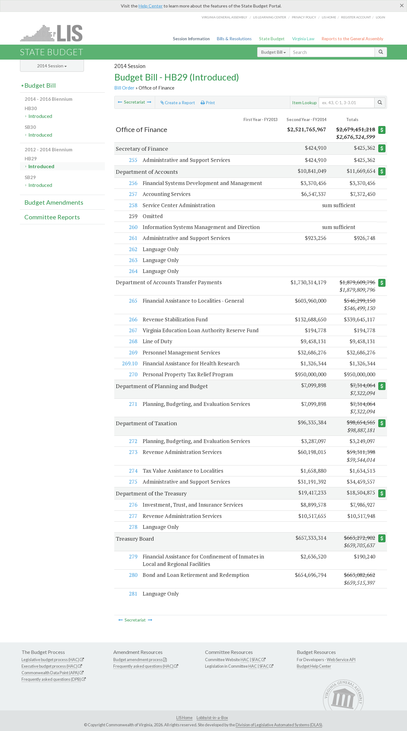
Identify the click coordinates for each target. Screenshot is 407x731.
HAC (245, 659)
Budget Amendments (53, 202)
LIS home (329, 17)
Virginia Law (303, 38)
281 (133, 593)
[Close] (402, 5)
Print (208, 102)
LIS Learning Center (269, 17)
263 (133, 260)
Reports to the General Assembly (352, 38)
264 (133, 271)
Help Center (151, 5)
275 (133, 481)
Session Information (191, 38)
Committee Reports (52, 217)
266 (133, 319)
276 (133, 504)
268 (133, 341)
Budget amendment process (138, 659)
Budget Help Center (314, 666)
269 (133, 352)
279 (133, 556)
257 (133, 193)
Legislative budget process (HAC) (50, 659)
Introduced (40, 116)
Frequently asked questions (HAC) (143, 666)
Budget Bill (273, 52)
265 (133, 300)
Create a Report (177, 102)
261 (133, 237)
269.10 (129, 363)
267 (133, 330)
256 (133, 183)
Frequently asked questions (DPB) (51, 679)
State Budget (272, 38)
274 (133, 470)
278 (133, 526)
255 (133, 159)
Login (380, 17)
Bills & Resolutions (234, 38)
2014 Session (52, 65)
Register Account (356, 17)
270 (133, 374)
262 (133, 249)
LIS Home (184, 717)
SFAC (256, 659)
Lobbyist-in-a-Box (212, 717)
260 (133, 227)
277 (133, 515)
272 (133, 441)
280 (133, 574)
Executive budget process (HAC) (49, 666)
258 (133, 205)
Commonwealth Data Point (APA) (50, 672)
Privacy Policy (304, 17)
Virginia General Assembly (224, 17)
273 (133, 452)
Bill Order (124, 87)
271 (133, 403)
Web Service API (341, 659)
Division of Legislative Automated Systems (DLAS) (279, 724)
